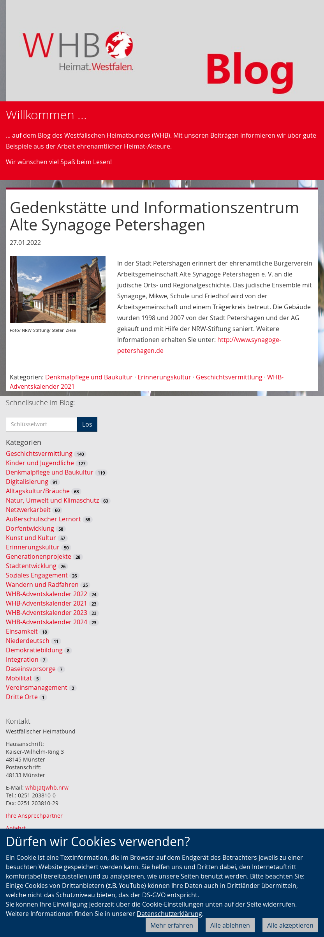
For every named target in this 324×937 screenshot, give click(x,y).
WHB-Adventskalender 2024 (46, 622)
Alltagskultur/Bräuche (38, 491)
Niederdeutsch (27, 640)
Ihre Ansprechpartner (34, 815)
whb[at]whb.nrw (47, 787)
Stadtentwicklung (31, 565)
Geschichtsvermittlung (229, 377)
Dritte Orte (22, 697)
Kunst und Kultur (31, 537)
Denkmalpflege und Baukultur (89, 377)
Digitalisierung (27, 481)
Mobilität (19, 678)
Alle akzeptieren (290, 925)
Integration (22, 659)
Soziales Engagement (37, 575)
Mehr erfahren (171, 925)
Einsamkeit (22, 631)
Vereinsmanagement (36, 687)
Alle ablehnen (230, 925)
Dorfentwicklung (30, 528)
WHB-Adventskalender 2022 (46, 594)
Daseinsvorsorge (31, 668)
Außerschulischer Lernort (43, 519)
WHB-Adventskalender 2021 (46, 603)
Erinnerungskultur (164, 377)
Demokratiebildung (34, 650)
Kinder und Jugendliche (40, 463)
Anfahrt (16, 828)
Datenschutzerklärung (169, 913)
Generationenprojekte (38, 556)
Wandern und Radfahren (42, 584)
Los (87, 424)
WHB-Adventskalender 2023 (46, 612)
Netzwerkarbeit (28, 509)
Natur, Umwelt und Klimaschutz (52, 500)
